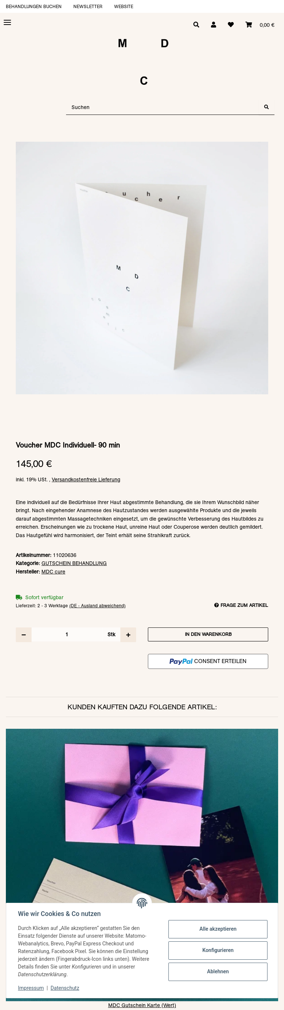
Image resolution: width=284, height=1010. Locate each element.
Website (123, 6)
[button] (213, 25)
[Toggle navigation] (7, 22)
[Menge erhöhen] (128, 634)
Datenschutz (65, 988)
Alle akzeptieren (217, 929)
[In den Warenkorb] (208, 634)
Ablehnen (218, 971)
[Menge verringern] (24, 634)
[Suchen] (162, 107)
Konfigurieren (217, 950)
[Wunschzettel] (231, 25)
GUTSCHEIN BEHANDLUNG (74, 563)
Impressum (31, 988)
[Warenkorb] (260, 25)
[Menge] (66, 634)
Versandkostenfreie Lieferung (86, 479)
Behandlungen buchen (34, 6)
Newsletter (87, 6)
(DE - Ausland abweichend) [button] (97, 605)
